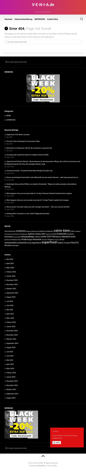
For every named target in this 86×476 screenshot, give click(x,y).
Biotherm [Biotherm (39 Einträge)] (43, 231)
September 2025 (12, 293)
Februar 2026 (11, 272)
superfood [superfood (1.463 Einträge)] (49, 242)
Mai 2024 (9, 360)
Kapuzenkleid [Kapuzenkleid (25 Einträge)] (17, 237)
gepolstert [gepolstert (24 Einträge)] (49, 234)
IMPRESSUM (39, 19)
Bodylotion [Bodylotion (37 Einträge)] (49, 231)
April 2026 (10, 263)
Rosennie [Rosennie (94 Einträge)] (37, 239)
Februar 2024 (11, 373)
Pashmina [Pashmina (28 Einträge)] (14, 239)
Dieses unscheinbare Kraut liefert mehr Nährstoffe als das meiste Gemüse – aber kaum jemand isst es (42, 177)
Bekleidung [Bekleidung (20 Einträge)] (28, 231)
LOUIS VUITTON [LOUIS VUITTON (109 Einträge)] (48, 236)
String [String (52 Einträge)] (29, 243)
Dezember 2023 (12, 381)
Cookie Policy (52, 19)
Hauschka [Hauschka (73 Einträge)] (8, 237)
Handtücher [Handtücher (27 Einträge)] (70, 234)
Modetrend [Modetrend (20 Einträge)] (7, 239)
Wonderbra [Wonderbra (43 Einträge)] (8, 245)
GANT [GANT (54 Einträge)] (43, 234)
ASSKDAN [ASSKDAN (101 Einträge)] (20, 231)
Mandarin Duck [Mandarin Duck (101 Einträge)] (68, 237)
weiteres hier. (57, 438)
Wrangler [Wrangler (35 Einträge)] (15, 245)
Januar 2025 (10, 326)
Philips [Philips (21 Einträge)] (19, 239)
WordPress (42, 466)
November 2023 (12, 385)
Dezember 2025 (12, 280)
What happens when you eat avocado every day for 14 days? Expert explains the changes (37, 200)
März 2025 (10, 318)
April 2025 (10, 314)
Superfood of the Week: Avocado (17, 134)
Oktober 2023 (11, 389)
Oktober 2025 (11, 289)
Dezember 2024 (12, 331)
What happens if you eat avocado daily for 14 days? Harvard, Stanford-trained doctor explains (39, 193)
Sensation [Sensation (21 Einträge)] (56, 239)
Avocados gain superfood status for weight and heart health (27, 155)
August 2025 (10, 297)
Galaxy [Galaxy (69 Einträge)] (38, 234)
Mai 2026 (9, 259)
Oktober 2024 (11, 339)
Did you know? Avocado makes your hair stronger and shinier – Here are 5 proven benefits (38, 207)
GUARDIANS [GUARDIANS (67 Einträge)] (62, 234)
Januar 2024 (10, 377)
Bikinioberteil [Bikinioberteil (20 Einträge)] (35, 231)
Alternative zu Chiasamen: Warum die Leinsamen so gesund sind (29, 148)
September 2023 (12, 394)
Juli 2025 (9, 301)
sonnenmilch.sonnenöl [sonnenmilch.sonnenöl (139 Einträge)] (15, 242)
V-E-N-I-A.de (43, 4)
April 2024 (10, 364)
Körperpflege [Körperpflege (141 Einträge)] (27, 236)
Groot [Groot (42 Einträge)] (54, 234)
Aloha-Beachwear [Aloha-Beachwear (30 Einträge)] (10, 231)
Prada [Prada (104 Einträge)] (24, 239)
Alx (55, 466)
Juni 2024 (10, 356)
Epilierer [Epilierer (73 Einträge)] (31, 234)
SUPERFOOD (10, 120)
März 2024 (10, 368)
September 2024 (12, 343)
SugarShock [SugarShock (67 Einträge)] (36, 243)
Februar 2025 (11, 322)
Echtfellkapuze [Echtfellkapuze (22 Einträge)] (23, 234)
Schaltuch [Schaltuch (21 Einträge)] (44, 239)
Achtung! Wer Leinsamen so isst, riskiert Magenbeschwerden (27, 213)
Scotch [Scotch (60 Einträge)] (50, 240)
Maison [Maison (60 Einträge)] (58, 237)
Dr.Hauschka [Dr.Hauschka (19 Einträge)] (7, 234)
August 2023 (10, 398)
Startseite (8, 19)
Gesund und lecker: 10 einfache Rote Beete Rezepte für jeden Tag (29, 171)
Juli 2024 (9, 352)
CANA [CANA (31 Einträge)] (72, 231)
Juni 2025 (10, 305)
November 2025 (12, 284)
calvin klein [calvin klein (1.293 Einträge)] (62, 231)
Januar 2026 (10, 276)
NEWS (8, 116)
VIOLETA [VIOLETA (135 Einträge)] (74, 242)
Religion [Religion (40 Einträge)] (30, 239)
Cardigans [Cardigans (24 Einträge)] (78, 231)
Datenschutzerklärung (23, 19)
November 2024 (12, 335)
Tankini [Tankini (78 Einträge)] (60, 243)
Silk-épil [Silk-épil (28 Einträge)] (61, 239)
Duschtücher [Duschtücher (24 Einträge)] (15, 234)
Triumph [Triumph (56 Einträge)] (66, 243)
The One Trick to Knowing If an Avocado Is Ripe (23, 141)
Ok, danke (56, 442)
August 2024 (10, 347)
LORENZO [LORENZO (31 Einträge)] (37, 237)
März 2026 (10, 268)
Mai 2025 (9, 310)
